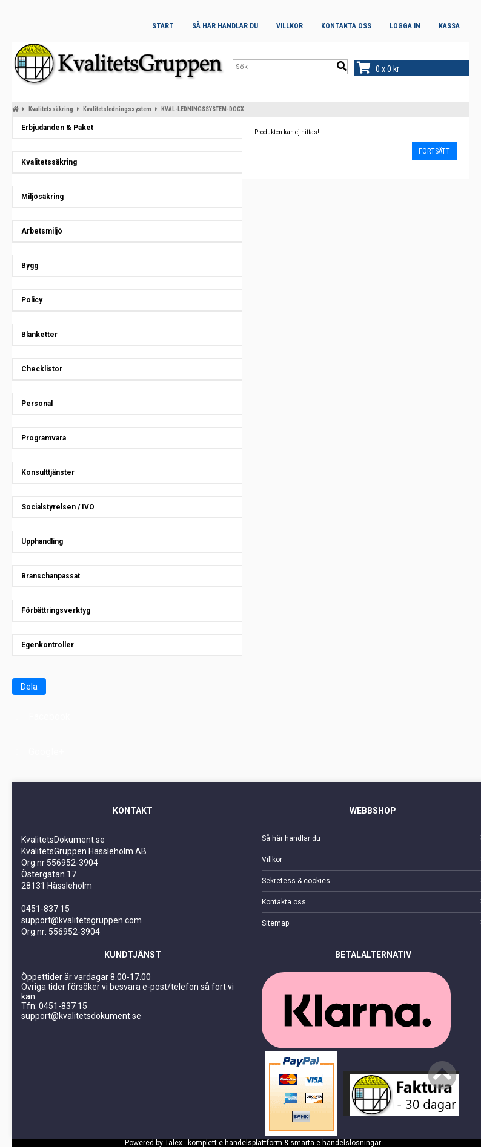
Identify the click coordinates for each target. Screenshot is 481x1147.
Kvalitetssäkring (50, 109)
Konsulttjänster (45, 472)
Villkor (289, 26)
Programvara (41, 438)
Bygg (27, 265)
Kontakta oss (346, 26)
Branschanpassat (48, 576)
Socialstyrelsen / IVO (55, 507)
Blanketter (37, 334)
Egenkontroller (45, 645)
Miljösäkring (40, 196)
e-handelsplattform (250, 1143)
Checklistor (39, 369)
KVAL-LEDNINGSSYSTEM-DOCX (202, 109)
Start (163, 26)
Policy (29, 300)
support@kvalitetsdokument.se (81, 1016)
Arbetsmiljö (39, 231)
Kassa (449, 26)
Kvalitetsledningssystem (117, 109)
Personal (34, 403)
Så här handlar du (225, 26)
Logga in (405, 26)
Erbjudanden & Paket (54, 127)
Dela (29, 686)
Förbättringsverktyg (53, 610)
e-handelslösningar (348, 1143)
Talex (173, 1143)
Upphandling (39, 541)
